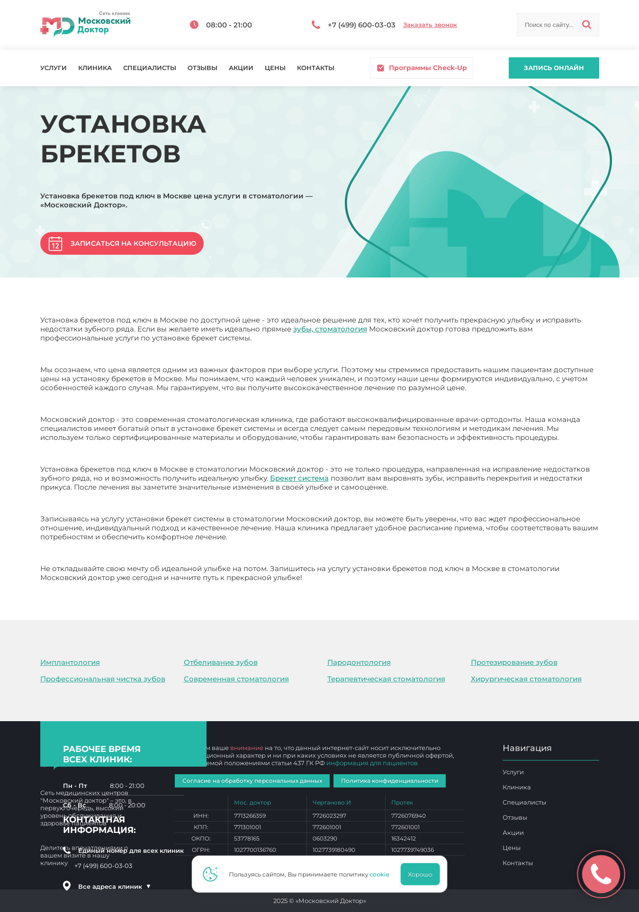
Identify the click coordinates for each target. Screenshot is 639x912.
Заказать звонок (430, 25)
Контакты (315, 68)
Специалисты (149, 68)
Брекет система (299, 478)
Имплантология (70, 662)
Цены (275, 68)
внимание (246, 747)
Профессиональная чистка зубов (102, 678)
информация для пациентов (372, 763)
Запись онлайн (554, 68)
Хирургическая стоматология (526, 678)
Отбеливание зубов (221, 662)
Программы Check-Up (421, 67)
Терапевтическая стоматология (386, 678)
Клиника (95, 68)
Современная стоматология (236, 678)
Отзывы (202, 68)
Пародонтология (359, 662)
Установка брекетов (341, 577)
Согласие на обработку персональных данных (252, 780)
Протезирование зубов (514, 662)
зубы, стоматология (330, 328)
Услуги (53, 68)
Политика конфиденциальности (389, 780)
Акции (241, 68)
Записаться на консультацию (133, 243)
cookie (382, 874)
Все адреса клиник (114, 886)
